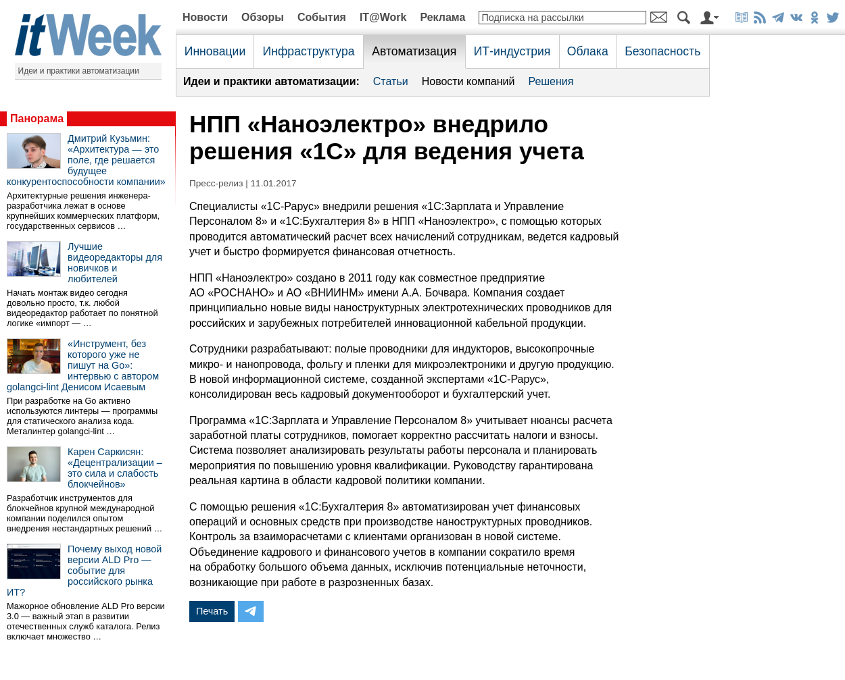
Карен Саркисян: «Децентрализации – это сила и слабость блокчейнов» (115, 468)
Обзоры (262, 17)
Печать (212, 611)
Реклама (442, 17)
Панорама (37, 118)
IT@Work (383, 17)
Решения (550, 81)
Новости (205, 17)
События (321, 17)
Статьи (390, 81)
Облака (587, 51)
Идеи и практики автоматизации (78, 71)
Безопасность (662, 51)
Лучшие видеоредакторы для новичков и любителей (115, 262)
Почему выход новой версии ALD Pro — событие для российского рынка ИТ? (84, 571)
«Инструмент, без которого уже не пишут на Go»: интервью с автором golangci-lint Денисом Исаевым (83, 365)
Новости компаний (468, 81)
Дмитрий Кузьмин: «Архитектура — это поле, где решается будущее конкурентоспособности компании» (86, 160)
